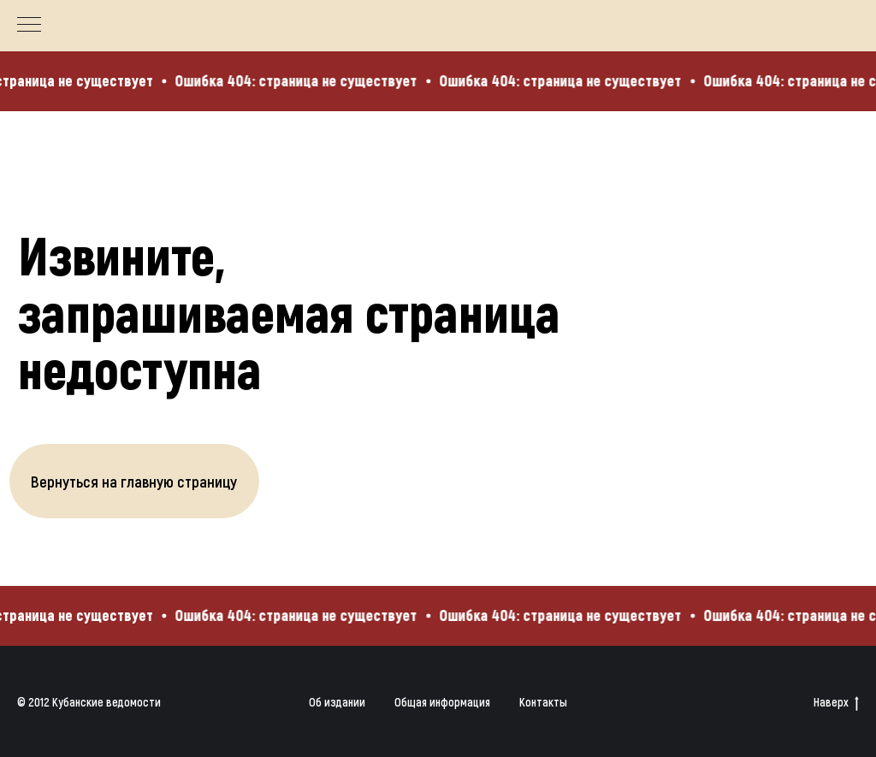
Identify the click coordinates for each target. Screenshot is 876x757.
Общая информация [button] (442, 702)
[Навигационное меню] (29, 25)
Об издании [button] (337, 702)
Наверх (836, 703)
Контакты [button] (543, 702)
